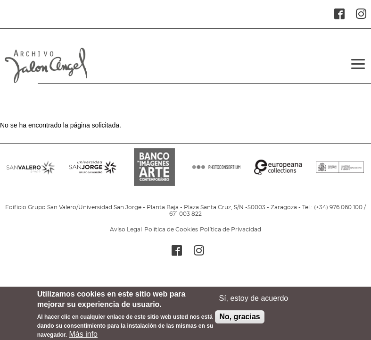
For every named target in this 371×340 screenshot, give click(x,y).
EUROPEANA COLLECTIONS (278, 172)
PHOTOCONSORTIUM (216, 172)
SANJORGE (93, 172)
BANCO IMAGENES (155, 172)
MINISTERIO (340, 172)
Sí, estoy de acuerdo (253, 302)
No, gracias (239, 320)
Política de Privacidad (230, 229)
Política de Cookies (171, 229)
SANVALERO (31, 172)
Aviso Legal (126, 229)
